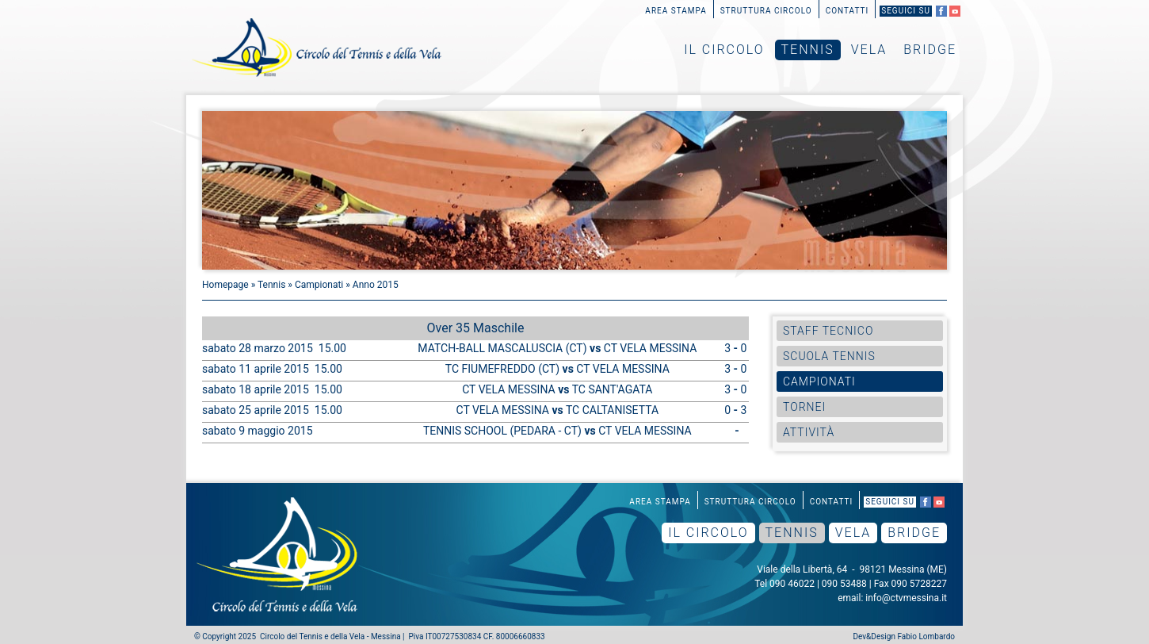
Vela (869, 49)
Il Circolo (724, 49)
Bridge (929, 49)
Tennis (807, 49)
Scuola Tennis (829, 356)
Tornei (804, 407)
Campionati (319, 284)
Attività (808, 432)
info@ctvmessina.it (906, 598)
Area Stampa (675, 10)
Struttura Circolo (766, 10)
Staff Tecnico (828, 330)
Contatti (847, 10)
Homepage (225, 284)
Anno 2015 (376, 284)
